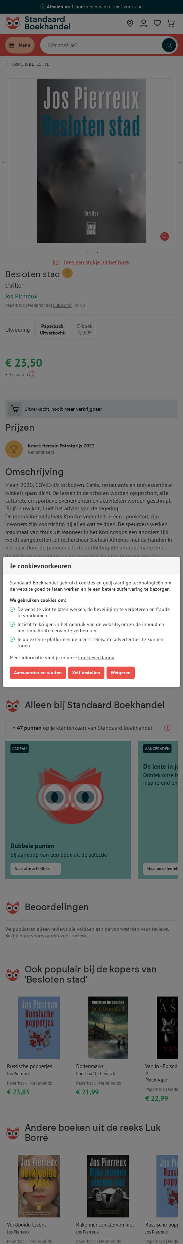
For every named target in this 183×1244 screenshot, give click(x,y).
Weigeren (121, 672)
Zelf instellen (86, 672)
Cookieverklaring (96, 657)
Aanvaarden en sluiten (38, 672)
